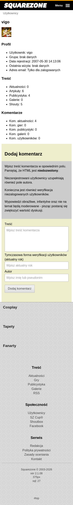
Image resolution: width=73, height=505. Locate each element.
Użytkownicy (36, 493)
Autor (8, 271)
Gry (36, 460)
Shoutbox (36, 502)
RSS (36, 473)
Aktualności (37, 456)
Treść (8, 224)
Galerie (37, 469)
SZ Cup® (36, 498)
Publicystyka (36, 465)
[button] (62, 5)
